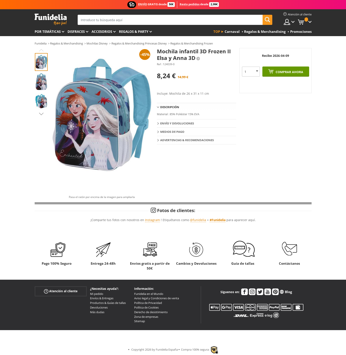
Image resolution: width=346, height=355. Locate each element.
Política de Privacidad (148, 303)
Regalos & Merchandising (66, 43)
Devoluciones (99, 307)
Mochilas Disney (97, 43)
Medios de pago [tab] (172, 132)
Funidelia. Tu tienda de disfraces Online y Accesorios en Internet (51, 19)
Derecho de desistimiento (151, 312)
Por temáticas (48, 31)
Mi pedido (96, 294)
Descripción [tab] (169, 107)
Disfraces (76, 31)
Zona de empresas (146, 317)
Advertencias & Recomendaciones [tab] (187, 140)
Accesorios (102, 31)
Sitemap (139, 321)
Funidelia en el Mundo (148, 294)
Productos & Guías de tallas (108, 303)
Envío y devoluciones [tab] (177, 123)
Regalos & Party (133, 31)
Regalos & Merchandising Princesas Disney (139, 43)
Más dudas (97, 312)
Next (41, 114)
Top (216, 31)
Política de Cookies (146, 307)
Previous (41, 50)
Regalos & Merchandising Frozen (191, 43)
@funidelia (198, 220)
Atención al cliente (60, 291)
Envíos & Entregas (101, 298)
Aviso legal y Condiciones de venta (156, 298)
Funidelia (41, 43)
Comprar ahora (289, 72)
